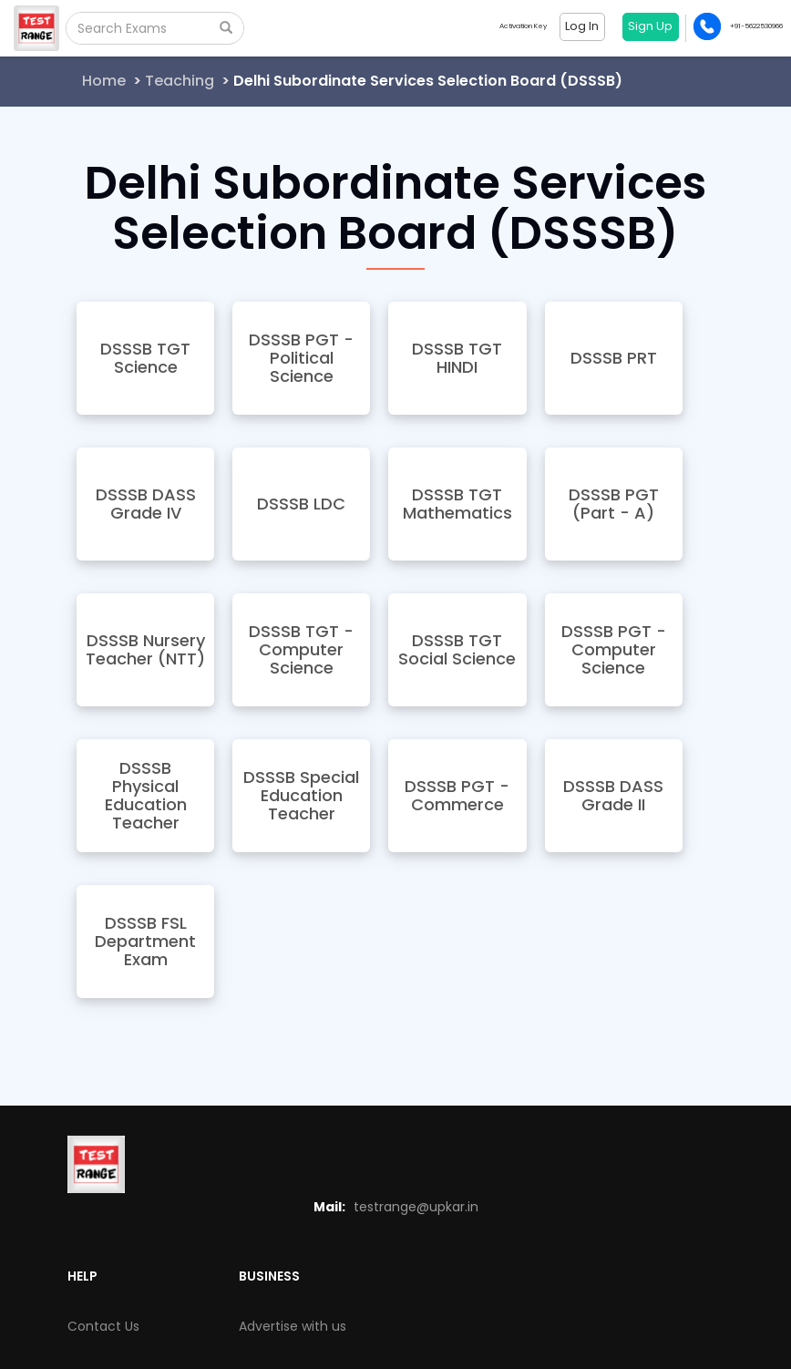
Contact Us (103, 1326)
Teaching (179, 80)
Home (104, 80)
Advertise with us (292, 1326)
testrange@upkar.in (416, 1207)
